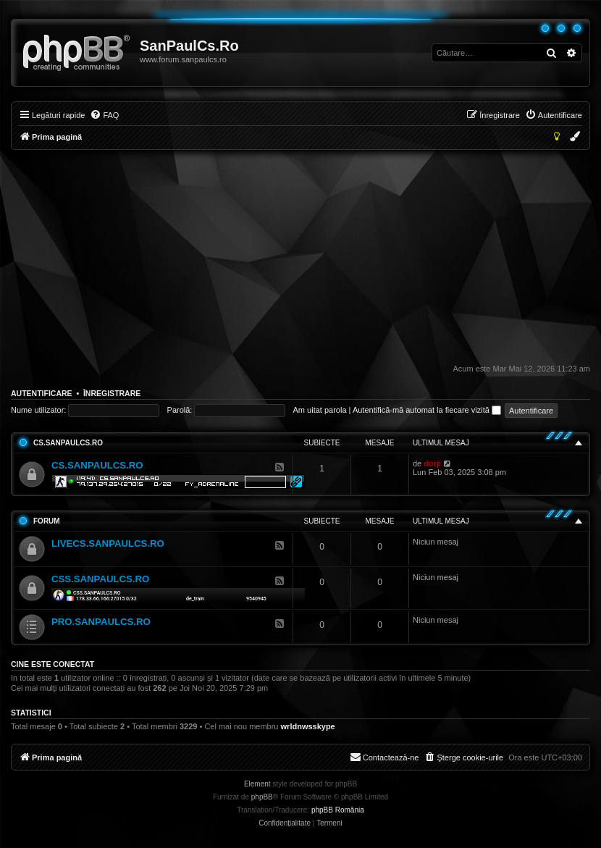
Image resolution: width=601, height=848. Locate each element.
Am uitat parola (320, 410)
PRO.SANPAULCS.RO (101, 621)
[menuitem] (104, 115)
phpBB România (337, 810)
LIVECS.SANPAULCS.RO (107, 543)
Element (257, 784)
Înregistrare (111, 393)
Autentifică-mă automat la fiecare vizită (427, 410)
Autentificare (41, 393)
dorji (432, 463)
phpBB (262, 797)
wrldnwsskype (308, 726)
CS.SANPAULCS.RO (68, 443)
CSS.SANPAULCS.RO (100, 579)
